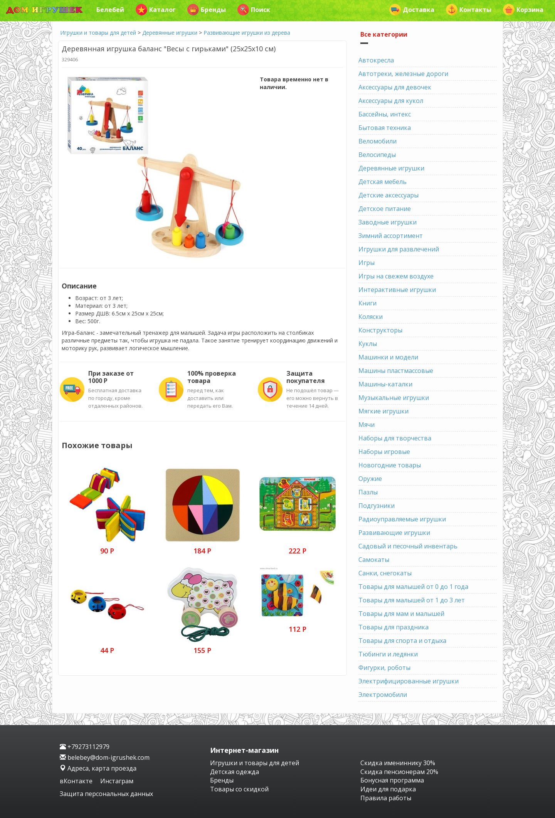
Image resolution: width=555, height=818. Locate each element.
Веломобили (377, 141)
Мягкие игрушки (383, 411)
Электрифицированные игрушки (408, 681)
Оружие (370, 478)
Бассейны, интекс (384, 114)
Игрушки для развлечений (398, 249)
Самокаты (373, 559)
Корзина (523, 9)
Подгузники (376, 505)
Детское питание (384, 208)
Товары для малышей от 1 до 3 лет (411, 600)
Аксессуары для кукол (390, 100)
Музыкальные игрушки (393, 397)
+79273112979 (84, 746)
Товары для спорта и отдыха (402, 640)
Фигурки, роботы (384, 667)
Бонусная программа (392, 780)
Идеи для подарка (388, 789)
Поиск (253, 9)
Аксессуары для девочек (394, 87)
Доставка (411, 9)
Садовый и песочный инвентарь (407, 546)
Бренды (206, 9)
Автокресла (376, 60)
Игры (366, 262)
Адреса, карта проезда (98, 768)
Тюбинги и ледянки (388, 654)
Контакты (468, 9)
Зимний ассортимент (390, 235)
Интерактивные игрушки (397, 289)
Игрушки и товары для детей (98, 32)
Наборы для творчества (394, 438)
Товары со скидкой (239, 789)
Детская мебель (382, 181)
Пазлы (368, 492)
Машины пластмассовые (395, 370)
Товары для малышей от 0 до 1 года (413, 586)
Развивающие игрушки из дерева (247, 32)
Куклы (367, 343)
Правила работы (385, 798)
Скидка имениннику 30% (397, 763)
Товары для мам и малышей (401, 613)
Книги (367, 303)
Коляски (370, 316)
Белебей (110, 9)
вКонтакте (77, 781)
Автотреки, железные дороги (403, 73)
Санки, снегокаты (385, 573)
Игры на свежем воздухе (396, 276)
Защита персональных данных (106, 793)
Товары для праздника (393, 627)
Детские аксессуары (388, 195)
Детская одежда (234, 771)
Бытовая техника (384, 127)
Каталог (156, 9)
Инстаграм (116, 781)
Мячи (366, 424)
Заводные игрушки (387, 222)
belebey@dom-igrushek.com (105, 757)
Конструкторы (380, 330)
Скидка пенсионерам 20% (399, 771)
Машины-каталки (385, 384)
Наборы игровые (384, 451)
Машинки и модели (388, 357)
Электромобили (382, 694)
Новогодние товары (389, 465)
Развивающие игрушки (394, 532)
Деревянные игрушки (169, 32)
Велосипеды (377, 154)
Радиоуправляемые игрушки (402, 519)
